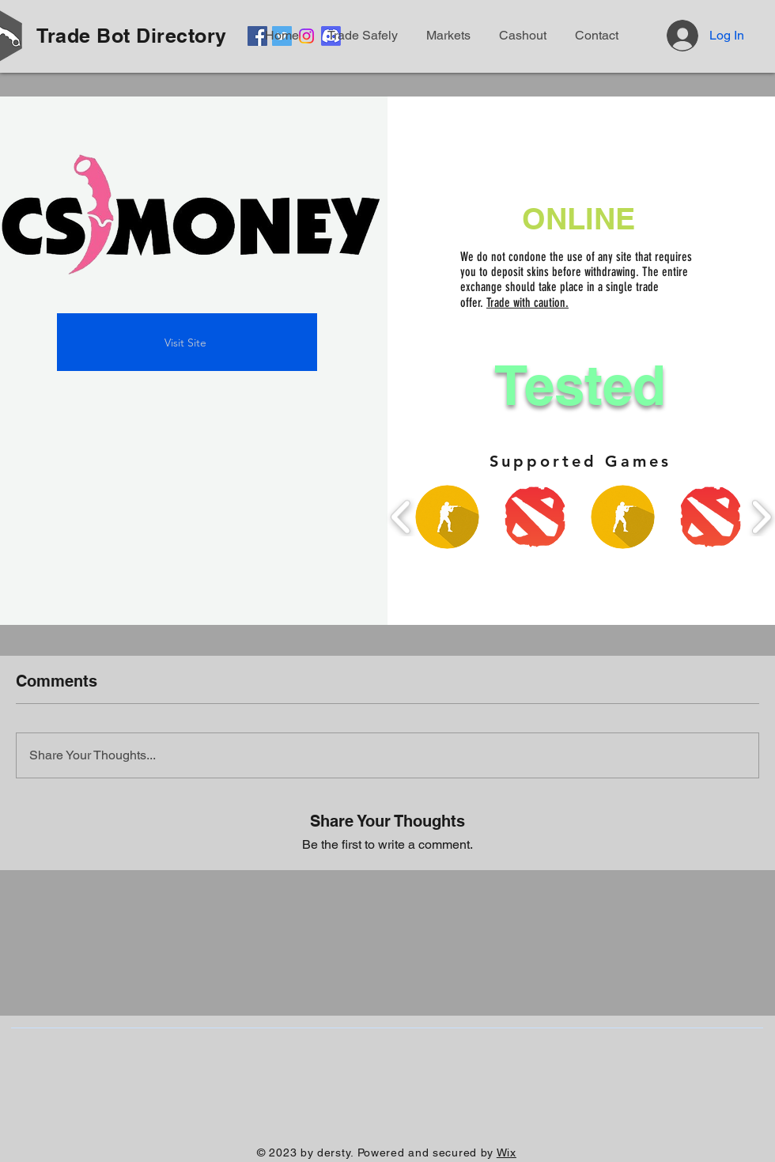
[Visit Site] (187, 342)
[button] (594, 35)
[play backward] (401, 517)
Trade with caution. (527, 302)
